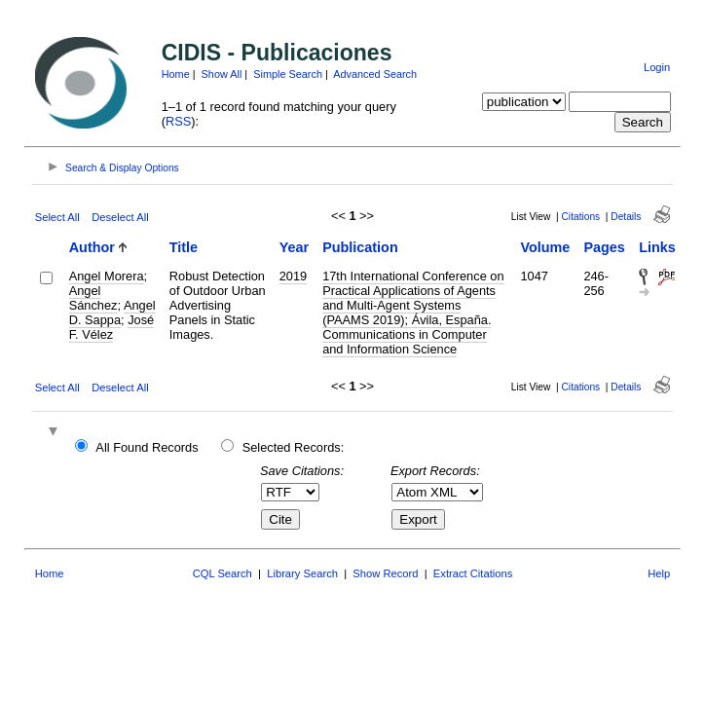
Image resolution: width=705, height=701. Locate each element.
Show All (222, 74)
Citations (581, 216)
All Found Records (146, 447)
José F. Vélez (112, 327)
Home (176, 74)
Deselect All (120, 217)
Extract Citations (472, 573)
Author (92, 247)
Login (657, 67)
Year (294, 247)
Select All (57, 217)
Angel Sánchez (93, 298)
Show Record (385, 573)
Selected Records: (293, 447)
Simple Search (287, 74)
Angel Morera (106, 276)
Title (183, 247)
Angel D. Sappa (112, 312)
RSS (178, 121)
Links (657, 247)
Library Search (302, 573)
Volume (545, 247)
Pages (603, 247)
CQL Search (222, 573)
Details (626, 216)
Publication (360, 247)
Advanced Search (375, 74)
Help (659, 573)
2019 (293, 276)
